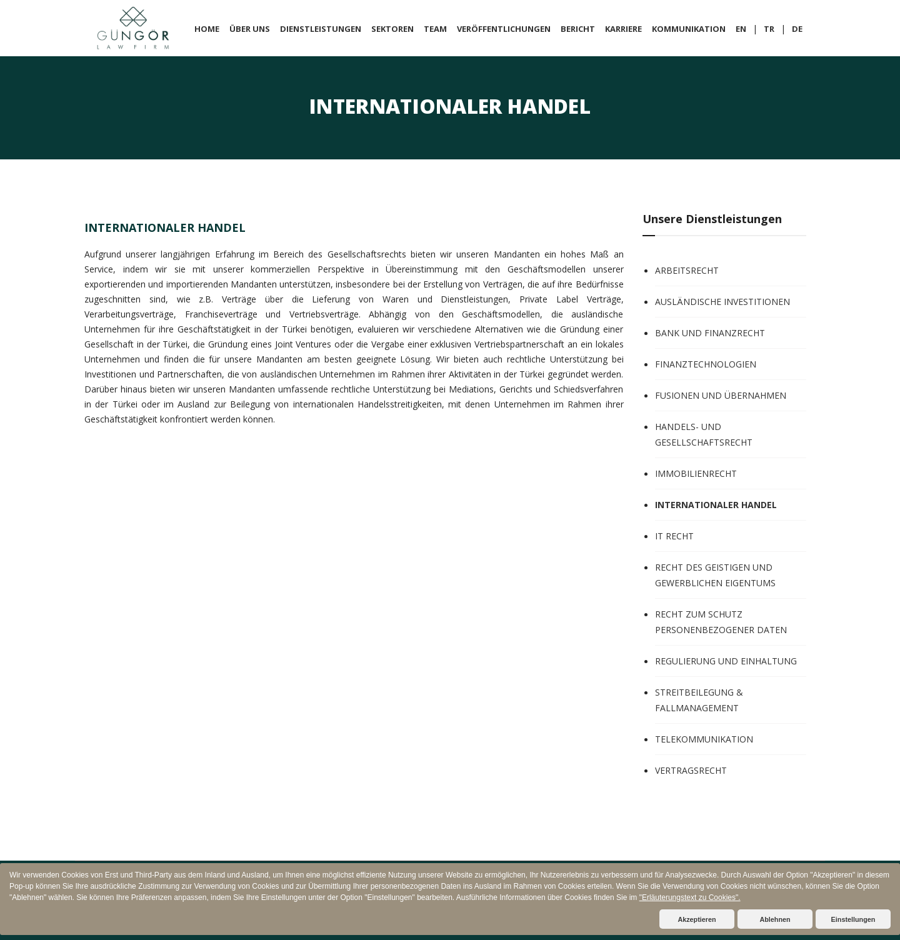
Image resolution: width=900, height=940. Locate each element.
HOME (206, 28)
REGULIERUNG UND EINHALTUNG (726, 661)
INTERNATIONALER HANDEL (716, 505)
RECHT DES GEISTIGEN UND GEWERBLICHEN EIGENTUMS (715, 575)
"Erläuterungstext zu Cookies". (690, 897)
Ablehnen (774, 919)
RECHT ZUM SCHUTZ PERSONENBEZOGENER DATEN (721, 622)
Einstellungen (853, 919)
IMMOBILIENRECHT (696, 473)
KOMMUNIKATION (689, 28)
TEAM (435, 28)
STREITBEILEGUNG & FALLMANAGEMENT (699, 700)
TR (769, 28)
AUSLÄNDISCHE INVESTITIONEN (722, 302)
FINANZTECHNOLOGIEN (705, 364)
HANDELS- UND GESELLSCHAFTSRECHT (703, 434)
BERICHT (578, 28)
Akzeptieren (697, 919)
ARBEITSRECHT (687, 270)
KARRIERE (623, 28)
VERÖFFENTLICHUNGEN (504, 28)
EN (741, 28)
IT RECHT (674, 536)
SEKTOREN (392, 28)
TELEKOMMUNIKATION (704, 739)
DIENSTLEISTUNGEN (320, 28)
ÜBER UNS (249, 28)
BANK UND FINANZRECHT (710, 333)
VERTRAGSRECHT (691, 770)
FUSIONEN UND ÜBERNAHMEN (720, 395)
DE (797, 28)
